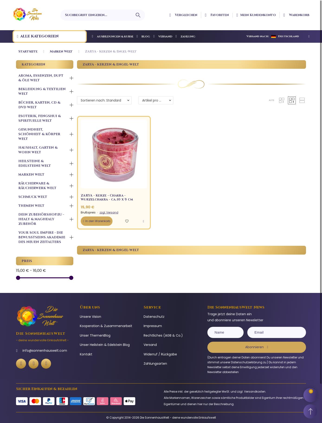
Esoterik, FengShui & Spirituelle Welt (39, 118)
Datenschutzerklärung (246, 362)
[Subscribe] (256, 347)
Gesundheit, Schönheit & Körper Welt (39, 134)
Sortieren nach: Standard (101, 100)
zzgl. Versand (109, 212)
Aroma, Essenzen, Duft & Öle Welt (40, 77)
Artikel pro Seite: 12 (157, 100)
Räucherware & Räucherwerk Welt (37, 185)
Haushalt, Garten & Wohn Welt (38, 149)
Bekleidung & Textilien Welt (42, 91)
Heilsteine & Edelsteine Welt (34, 163)
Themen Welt (31, 205)
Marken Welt (31, 174)
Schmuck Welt (32, 197)
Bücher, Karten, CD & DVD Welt (39, 104)
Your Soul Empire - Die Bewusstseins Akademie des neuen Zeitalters (41, 237)
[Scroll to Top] (310, 411)
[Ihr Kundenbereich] (256, 15)
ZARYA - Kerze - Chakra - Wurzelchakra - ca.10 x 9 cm (107, 197)
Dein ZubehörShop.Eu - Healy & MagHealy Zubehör (41, 219)
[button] (271, 100)
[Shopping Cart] (310, 395)
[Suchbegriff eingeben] (102, 15)
